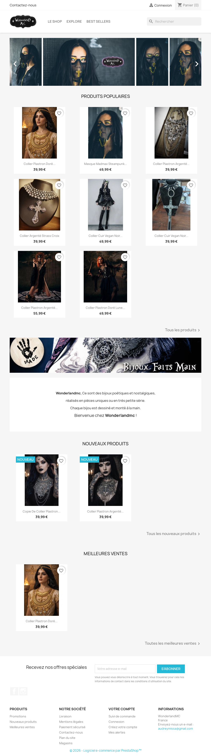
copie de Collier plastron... (41, 511)
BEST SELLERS (98, 21)
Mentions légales (71, 722)
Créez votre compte (123, 727)
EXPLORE (74, 21)
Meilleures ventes (22, 727)
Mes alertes (117, 732)
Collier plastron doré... (39, 164)
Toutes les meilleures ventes (173, 643)
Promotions (18, 716)
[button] (24, 62)
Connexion (116, 722)
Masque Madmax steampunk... (105, 164)
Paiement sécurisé (72, 727)
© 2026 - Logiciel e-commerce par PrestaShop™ (106, 750)
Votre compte (122, 709)
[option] (105, 62)
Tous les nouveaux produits (174, 533)
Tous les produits (183, 330)
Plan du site (67, 738)
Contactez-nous (23, 5)
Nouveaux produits (23, 722)
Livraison (65, 716)
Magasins (66, 743)
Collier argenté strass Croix (39, 236)
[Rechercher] (174, 21)
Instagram (23, 691)
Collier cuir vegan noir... (105, 236)
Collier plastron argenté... (171, 164)
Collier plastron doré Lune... (105, 308)
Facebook (14, 691)
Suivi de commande (122, 716)
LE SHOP (55, 21)
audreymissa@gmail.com (175, 728)
